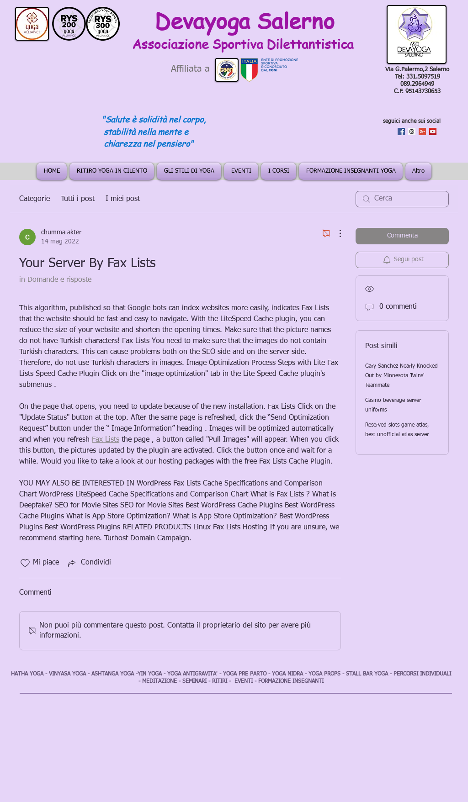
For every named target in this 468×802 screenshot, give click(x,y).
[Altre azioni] (335, 233)
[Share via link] (88, 563)
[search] (402, 199)
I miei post (123, 199)
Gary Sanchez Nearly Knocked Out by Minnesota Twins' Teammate (401, 376)
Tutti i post (78, 199)
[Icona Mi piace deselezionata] (25, 563)
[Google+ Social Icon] (422, 131)
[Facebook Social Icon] (401, 131)
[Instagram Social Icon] (411, 131)
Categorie (34, 199)
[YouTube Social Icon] (432, 131)
